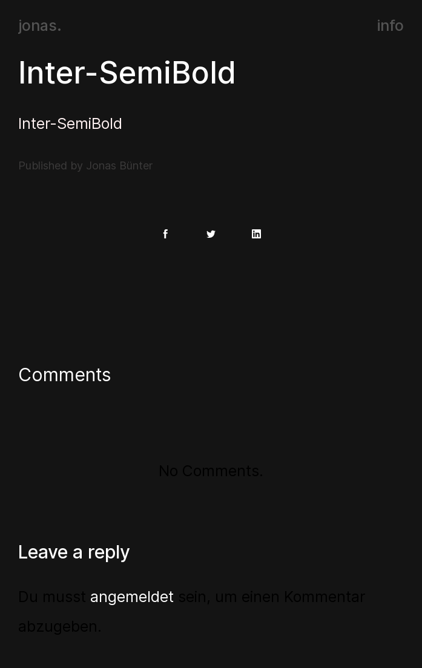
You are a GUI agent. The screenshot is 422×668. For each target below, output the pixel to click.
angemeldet (132, 597)
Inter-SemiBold (127, 72)
